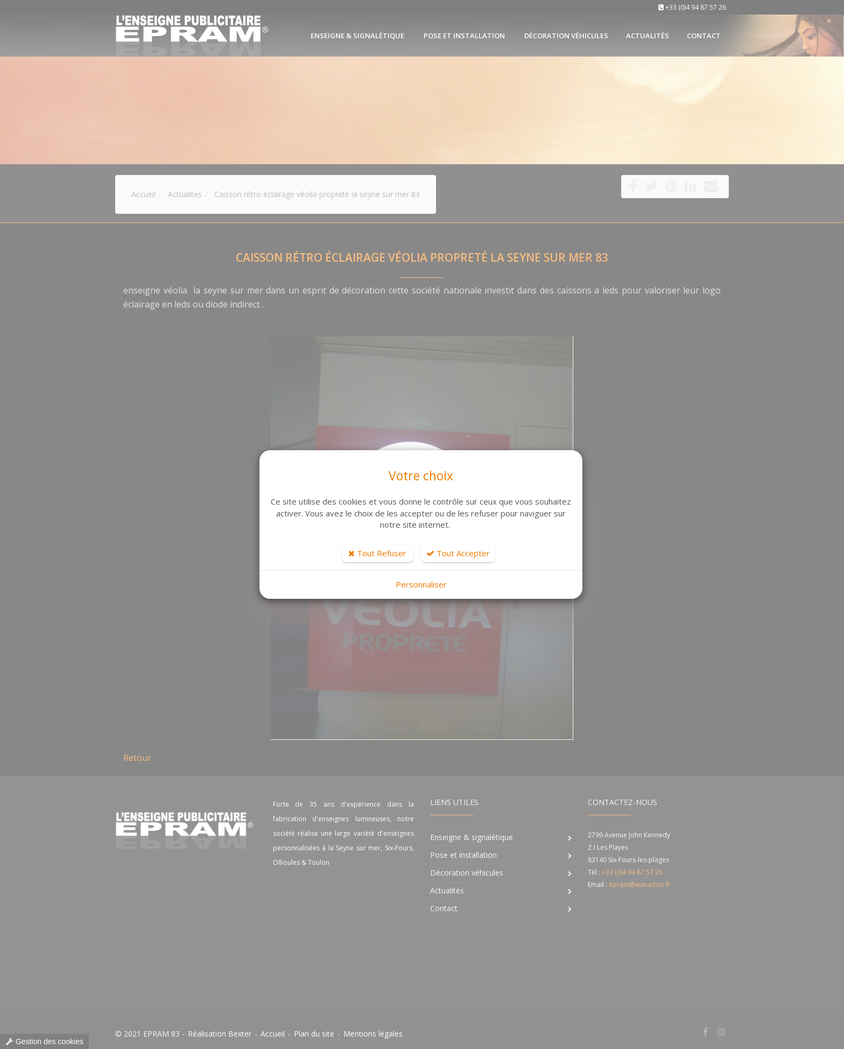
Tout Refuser (377, 553)
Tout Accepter (458, 553)
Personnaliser (421, 584)
